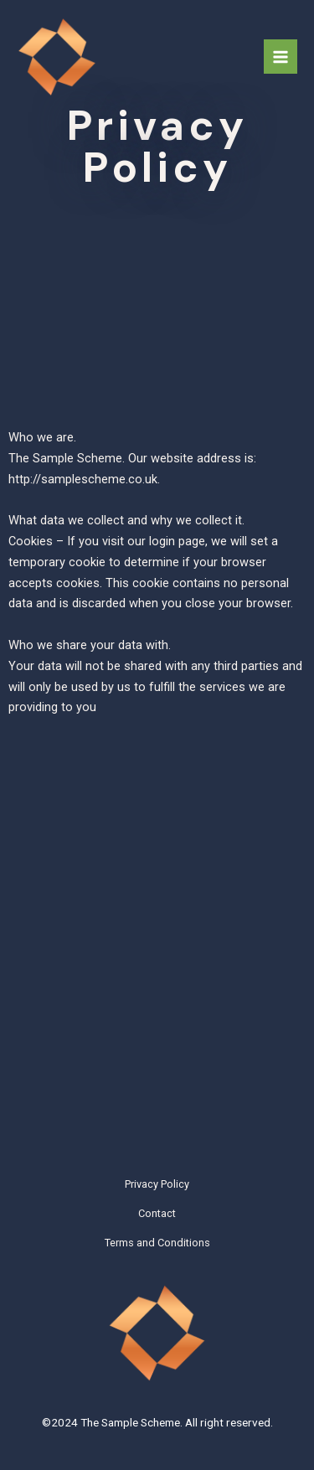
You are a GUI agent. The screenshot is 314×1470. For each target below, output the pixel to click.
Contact (157, 1213)
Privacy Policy (157, 1184)
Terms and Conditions (157, 1242)
